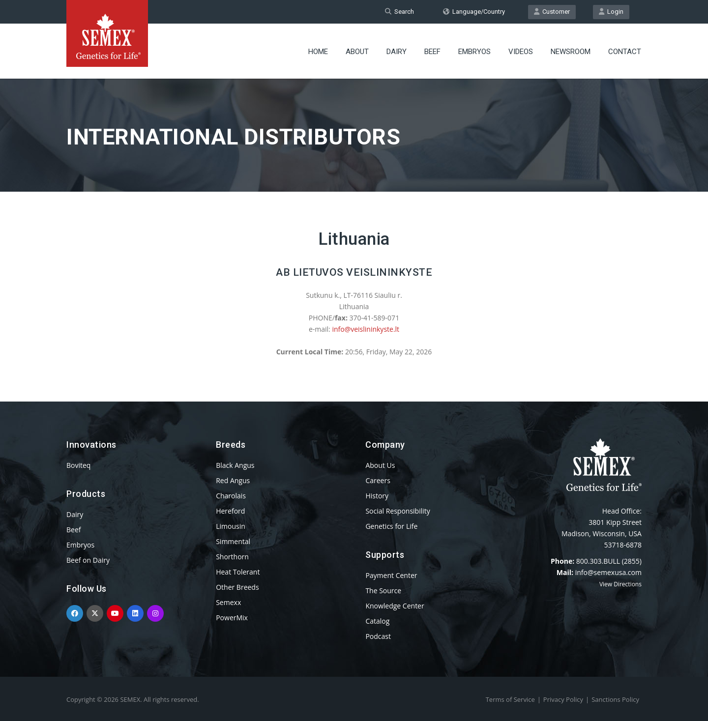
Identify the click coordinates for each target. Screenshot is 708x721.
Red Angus (233, 480)
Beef (432, 51)
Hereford (230, 511)
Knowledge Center (394, 605)
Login (611, 11)
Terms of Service (510, 699)
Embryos (474, 51)
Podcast (378, 636)
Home (318, 51)
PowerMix (232, 617)
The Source (383, 590)
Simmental (233, 541)
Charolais (231, 495)
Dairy (396, 51)
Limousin (230, 526)
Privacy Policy (563, 699)
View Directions (620, 584)
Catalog (377, 621)
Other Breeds (237, 587)
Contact (624, 51)
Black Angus (235, 465)
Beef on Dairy (88, 560)
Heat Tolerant (238, 572)
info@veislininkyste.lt (365, 329)
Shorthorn (232, 556)
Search (399, 11)
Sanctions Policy (615, 699)
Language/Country (474, 11)
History (376, 495)
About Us (380, 465)
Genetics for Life (391, 526)
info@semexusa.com (608, 572)
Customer (552, 11)
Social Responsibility (397, 511)
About (357, 51)
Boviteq (78, 465)
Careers (377, 480)
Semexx (228, 602)
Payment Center (391, 575)
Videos (520, 51)
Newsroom (570, 51)
